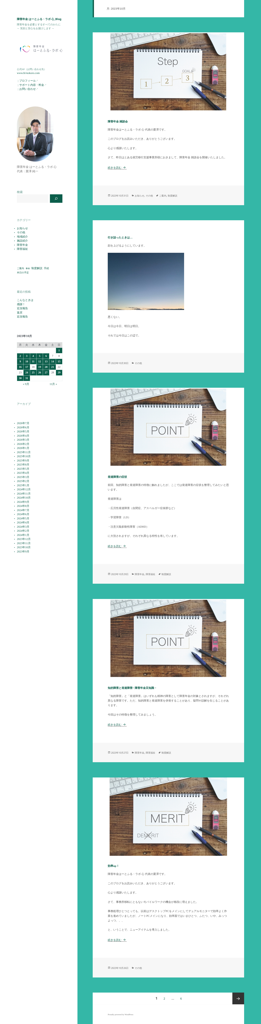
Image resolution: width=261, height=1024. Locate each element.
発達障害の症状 (117, 476)
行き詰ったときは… (120, 237)
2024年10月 (24, 497)
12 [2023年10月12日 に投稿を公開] (39, 361)
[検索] (56, 198)
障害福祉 (22, 248)
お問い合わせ (27, 89)
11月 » (53, 384)
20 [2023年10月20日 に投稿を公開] (46, 366)
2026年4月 (23, 435)
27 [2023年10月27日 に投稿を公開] (46, 372)
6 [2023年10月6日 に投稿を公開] (46, 355)
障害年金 (22, 244)
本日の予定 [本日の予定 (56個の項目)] (23, 272)
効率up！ (113, 865)
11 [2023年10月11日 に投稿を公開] (33, 361)
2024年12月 (24, 489)
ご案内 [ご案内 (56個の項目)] (20, 268)
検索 (20, 192)
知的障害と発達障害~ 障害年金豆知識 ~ (132, 687)
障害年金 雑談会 (118, 121)
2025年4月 (23, 472)
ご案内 (162, 195)
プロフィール (27, 80)
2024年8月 (23, 505)
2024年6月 (23, 514)
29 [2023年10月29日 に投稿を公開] (59, 372)
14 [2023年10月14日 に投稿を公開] (52, 361)
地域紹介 (22, 236)
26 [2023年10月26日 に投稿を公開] (39, 372)
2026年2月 (23, 444)
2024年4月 (23, 522)
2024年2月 (23, 530)
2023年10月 (24, 547)
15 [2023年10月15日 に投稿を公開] (59, 361)
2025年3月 (23, 477)
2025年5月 (23, 468)
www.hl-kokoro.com (28, 73)
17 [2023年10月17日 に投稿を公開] (26, 366)
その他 (21, 232)
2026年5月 (23, 431)
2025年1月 (23, 485)
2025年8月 (23, 464)
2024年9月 (23, 501)
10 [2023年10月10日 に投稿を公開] (26, 361)
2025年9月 (23, 460)
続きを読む (117, 167)
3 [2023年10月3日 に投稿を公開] (27, 355)
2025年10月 (24, 456)
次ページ (238, 998)
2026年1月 (23, 448)
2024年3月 (23, 526)
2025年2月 (23, 481)
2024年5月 (23, 518)
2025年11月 (23, 452)
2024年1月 (23, 535)
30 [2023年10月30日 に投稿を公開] (20, 378)
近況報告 (22, 308)
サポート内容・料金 (31, 84)
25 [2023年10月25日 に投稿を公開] (33, 372)
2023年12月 (24, 539)
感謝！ (21, 304)
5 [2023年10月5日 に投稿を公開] (39, 355)
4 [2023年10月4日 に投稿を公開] (33, 355)
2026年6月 (23, 427)
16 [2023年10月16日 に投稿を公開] (20, 366)
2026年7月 (23, 423)
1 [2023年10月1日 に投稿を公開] (59, 350)
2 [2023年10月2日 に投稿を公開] (20, 355)
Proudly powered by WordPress (120, 1014)
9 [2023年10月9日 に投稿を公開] (20, 361)
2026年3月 (23, 439)
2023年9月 (23, 551)
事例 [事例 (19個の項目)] (28, 268)
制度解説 (172, 195)
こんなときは (25, 300)
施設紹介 (22, 240)
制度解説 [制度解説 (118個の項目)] (36, 268)
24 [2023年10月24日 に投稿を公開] (26, 372)
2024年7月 (23, 510)
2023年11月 (23, 543)
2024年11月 (23, 493)
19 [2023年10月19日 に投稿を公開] (39, 366)
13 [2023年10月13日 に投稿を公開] (46, 361)
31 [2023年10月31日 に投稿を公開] (26, 378)
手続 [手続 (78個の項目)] (46, 268)
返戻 (19, 312)
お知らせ (22, 228)
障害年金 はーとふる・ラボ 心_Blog (39, 19)
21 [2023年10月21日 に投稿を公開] (52, 366)
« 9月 (26, 384)
